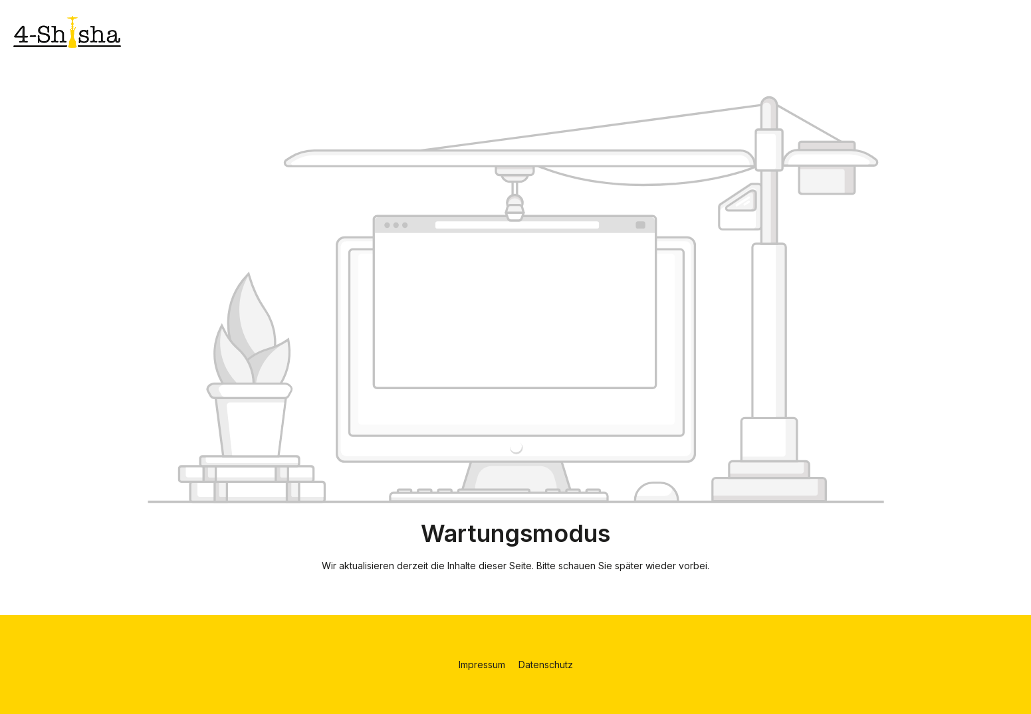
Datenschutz (545, 664)
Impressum (483, 664)
